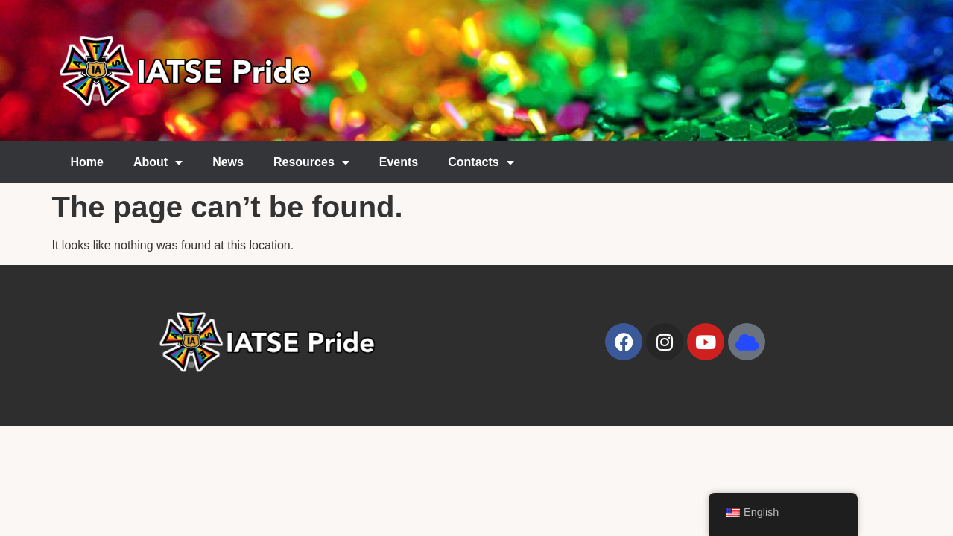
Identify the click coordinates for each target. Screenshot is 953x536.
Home (87, 162)
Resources (311, 162)
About (158, 162)
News (228, 162)
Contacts (480, 162)
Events (398, 162)
